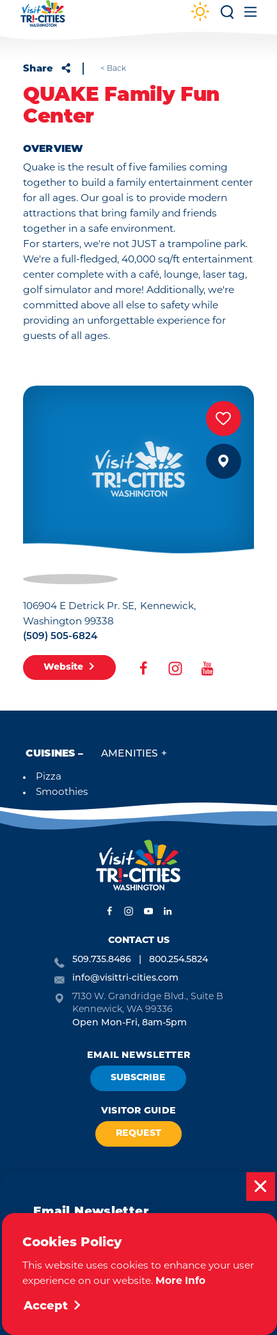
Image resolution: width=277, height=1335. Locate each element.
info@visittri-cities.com (125, 978)
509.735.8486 (101, 960)
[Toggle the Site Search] (227, 16)
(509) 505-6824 (60, 637)
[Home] (42, 19)
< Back (113, 69)
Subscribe (138, 1078)
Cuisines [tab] (50, 754)
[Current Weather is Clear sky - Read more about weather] (200, 13)
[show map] (223, 461)
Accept (53, 1307)
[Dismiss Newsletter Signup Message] (260, 1186)
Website (69, 667)
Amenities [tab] (129, 754)
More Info (180, 1281)
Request (138, 1133)
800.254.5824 (178, 960)
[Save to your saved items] (224, 418)
